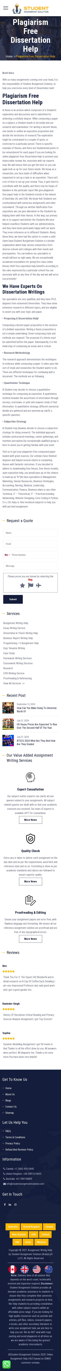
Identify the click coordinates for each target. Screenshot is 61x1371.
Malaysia (41, 1242)
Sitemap (9, 1112)
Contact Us (11, 1106)
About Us (10, 1094)
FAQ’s (8, 1131)
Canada (49, 1226)
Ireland (45, 1234)
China (28, 1242)
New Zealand (19, 1234)
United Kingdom (31, 1226)
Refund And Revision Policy (19, 1149)
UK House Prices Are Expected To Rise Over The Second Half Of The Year (37, 726)
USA (33, 1234)
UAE (17, 1242)
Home (9, 56)
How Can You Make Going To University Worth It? (37, 709)
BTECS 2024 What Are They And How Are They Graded (36, 742)
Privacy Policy (12, 1143)
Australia (12, 1226)
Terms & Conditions (15, 1137)
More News (30, 819)
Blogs (8, 1100)
